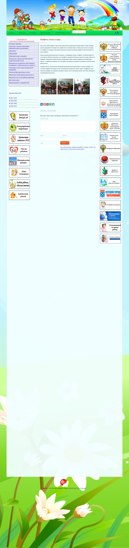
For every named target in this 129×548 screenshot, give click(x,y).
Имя (42, 138)
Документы (12, 51)
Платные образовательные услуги (19, 72)
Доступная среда (14, 80)
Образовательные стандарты (18, 56)
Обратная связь (45, 33)
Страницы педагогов (62, 33)
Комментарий (44, 118)
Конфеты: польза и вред (50, 39)
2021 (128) (13, 98)
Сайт (41, 145)
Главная (11, 33)
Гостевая (32, 33)
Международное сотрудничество (19, 83)
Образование (13, 53)
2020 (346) (13, 101)
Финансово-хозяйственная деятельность (21, 75)
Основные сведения (15, 44)
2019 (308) (13, 103)
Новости (22, 33)
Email (65, 138)
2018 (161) (13, 106)
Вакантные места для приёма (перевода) (21, 77)
